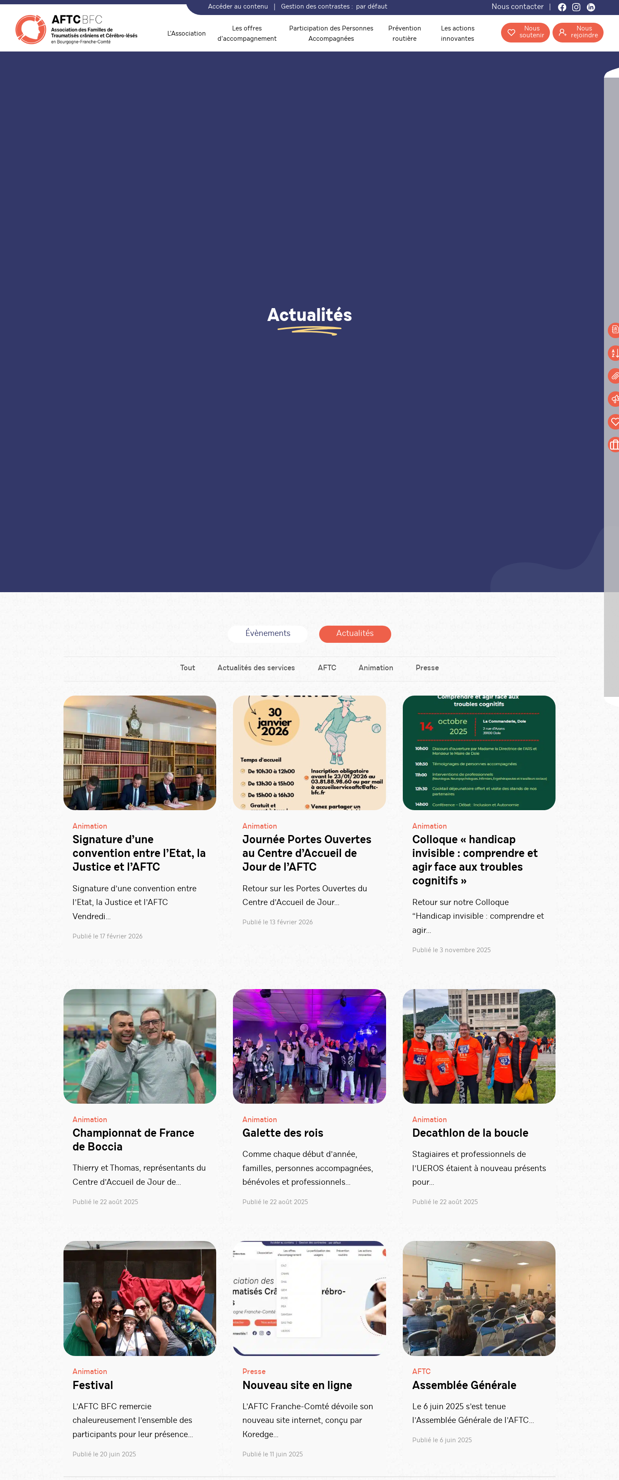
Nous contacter (516, 7)
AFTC (327, 671)
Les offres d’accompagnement (245, 34)
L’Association (185, 34)
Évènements (267, 635)
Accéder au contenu (241, 7)
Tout (186, 671)
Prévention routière (401, 34)
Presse (429, 671)
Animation (376, 671)
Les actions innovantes (453, 34)
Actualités (355, 635)
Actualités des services (256, 671)
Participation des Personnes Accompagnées (329, 34)
